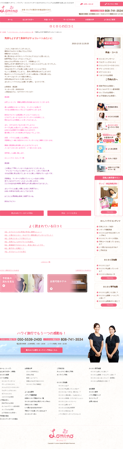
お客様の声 (28, 368)
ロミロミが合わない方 (107, 274)
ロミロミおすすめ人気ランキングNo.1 (38, 401)
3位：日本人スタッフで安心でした (18, 238)
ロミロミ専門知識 (95, 368)
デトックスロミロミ (106, 69)
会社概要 (92, 389)
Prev (97, 198)
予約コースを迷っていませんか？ (36, 411)
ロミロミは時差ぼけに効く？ (100, 381)
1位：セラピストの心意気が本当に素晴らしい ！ (23, 232)
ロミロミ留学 (93, 392)
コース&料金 (4, 378)
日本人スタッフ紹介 (106, 226)
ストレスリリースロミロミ (109, 65)
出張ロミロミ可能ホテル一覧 (34, 398)
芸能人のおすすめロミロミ (35, 381)
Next (120, 198)
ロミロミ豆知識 (62, 382)
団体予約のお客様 (8, 403)
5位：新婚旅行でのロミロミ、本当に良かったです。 (25, 245)
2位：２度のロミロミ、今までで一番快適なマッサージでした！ (29, 235)
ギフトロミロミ (105, 72)
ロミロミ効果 (4, 375)
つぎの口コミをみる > (83, 270)
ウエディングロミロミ (107, 62)
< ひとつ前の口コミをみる (9, 270)
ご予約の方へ (4, 400)
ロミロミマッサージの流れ (108, 238)
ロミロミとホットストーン (67, 401)
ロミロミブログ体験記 (33, 384)
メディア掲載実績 (105, 230)
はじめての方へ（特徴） (8, 371)
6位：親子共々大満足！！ (14, 248)
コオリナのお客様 (106, 75)
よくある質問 (29, 392)
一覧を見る (109, 212)
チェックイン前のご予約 (65, 371)
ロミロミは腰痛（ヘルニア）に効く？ (103, 375)
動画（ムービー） (32, 378)
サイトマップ (93, 398)
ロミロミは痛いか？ (65, 404)
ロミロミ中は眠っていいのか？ (69, 389)
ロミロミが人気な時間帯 (67, 408)
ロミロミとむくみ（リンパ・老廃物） (103, 378)
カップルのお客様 (8, 409)
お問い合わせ (93, 401)
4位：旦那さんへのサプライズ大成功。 (20, 242)
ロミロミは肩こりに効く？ (108, 292)
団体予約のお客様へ (106, 86)
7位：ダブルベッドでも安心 (15, 252)
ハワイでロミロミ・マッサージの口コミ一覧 (20, 32)
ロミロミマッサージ (106, 59)
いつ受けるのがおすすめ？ (108, 247)
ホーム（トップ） (6, 368)
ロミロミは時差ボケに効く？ (109, 301)
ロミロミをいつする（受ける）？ (70, 392)
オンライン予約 (62, 375)
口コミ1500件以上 (32, 371)
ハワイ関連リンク (95, 395)
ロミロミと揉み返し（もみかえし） (70, 395)
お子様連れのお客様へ (107, 96)
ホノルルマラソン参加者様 (109, 89)
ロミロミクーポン (31, 414)
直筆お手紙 (30, 375)
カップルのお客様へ (106, 92)
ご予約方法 (103, 250)
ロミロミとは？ (104, 265)
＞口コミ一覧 (45, 262)
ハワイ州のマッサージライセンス (70, 414)
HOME (4, 32)
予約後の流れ (4, 416)
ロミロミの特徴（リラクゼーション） (71, 398)
